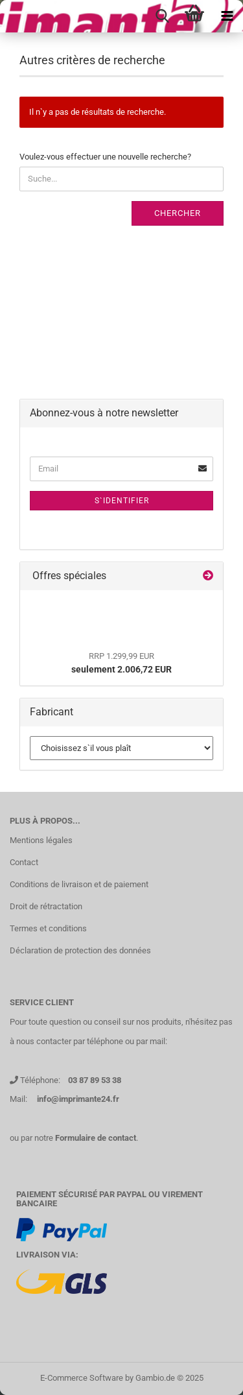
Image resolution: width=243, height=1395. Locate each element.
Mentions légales (41, 840)
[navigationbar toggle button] (227, 16)
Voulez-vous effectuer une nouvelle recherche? (105, 156)
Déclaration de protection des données (80, 950)
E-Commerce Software (81, 1378)
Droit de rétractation (46, 906)
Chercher (177, 213)
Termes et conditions (48, 928)
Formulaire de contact (95, 1138)
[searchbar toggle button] (162, 16)
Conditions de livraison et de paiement (79, 884)
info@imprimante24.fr (78, 1099)
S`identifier (122, 500)
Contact (24, 862)
